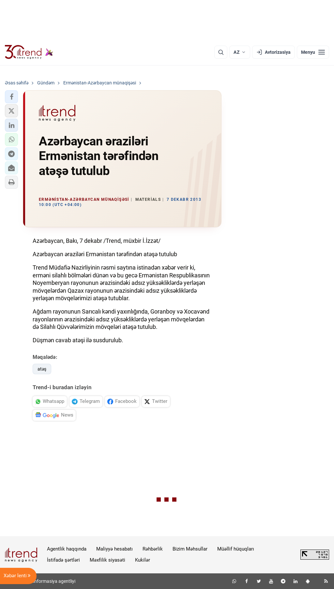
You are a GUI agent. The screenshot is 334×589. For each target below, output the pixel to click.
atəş (42, 369)
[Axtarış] (220, 52)
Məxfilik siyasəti (107, 560)
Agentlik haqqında (66, 549)
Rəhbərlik (153, 549)
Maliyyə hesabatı (114, 549)
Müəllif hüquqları (235, 549)
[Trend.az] (29, 52)
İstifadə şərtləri (63, 560)
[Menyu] (313, 52)
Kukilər (142, 560)
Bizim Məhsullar (190, 549)
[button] (11, 97)
